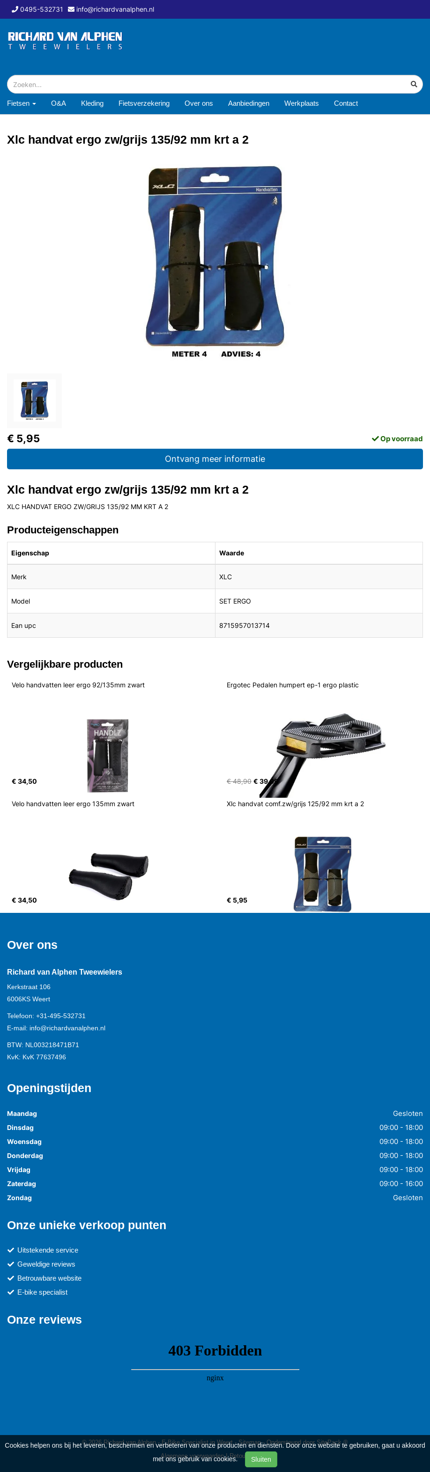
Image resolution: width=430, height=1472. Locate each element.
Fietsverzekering (144, 103)
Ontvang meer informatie (215, 459)
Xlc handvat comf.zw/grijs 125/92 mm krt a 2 (295, 804)
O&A (58, 103)
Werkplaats (301, 103)
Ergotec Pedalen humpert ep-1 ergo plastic (293, 685)
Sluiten (261, 1459)
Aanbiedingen (248, 103)
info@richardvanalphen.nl (67, 1028)
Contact (346, 103)
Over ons (199, 103)
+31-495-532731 (61, 1016)
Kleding (92, 103)
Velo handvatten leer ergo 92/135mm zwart (78, 685)
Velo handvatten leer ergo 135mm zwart (73, 804)
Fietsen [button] (21, 103)
